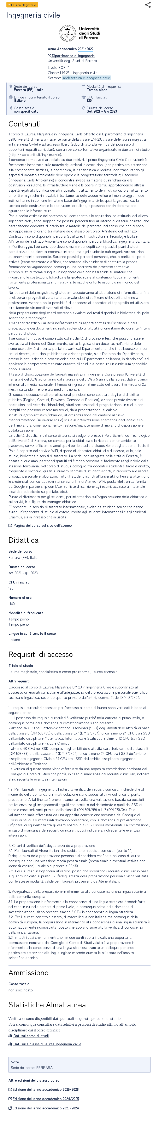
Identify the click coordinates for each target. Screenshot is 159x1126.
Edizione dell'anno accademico (43, 1089)
